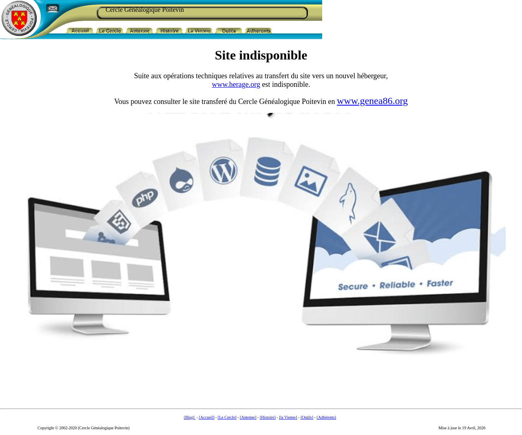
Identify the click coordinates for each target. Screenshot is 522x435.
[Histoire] (268, 417)
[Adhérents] (326, 417)
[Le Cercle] (227, 417)
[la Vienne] (288, 417)
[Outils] (307, 417)
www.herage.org (236, 84)
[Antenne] (248, 417)
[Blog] (190, 417)
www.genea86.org (372, 100)
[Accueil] (207, 417)
